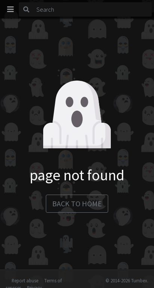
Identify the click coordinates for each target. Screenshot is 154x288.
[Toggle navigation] (10, 9)
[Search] (92, 9)
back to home (77, 203)
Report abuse (25, 280)
